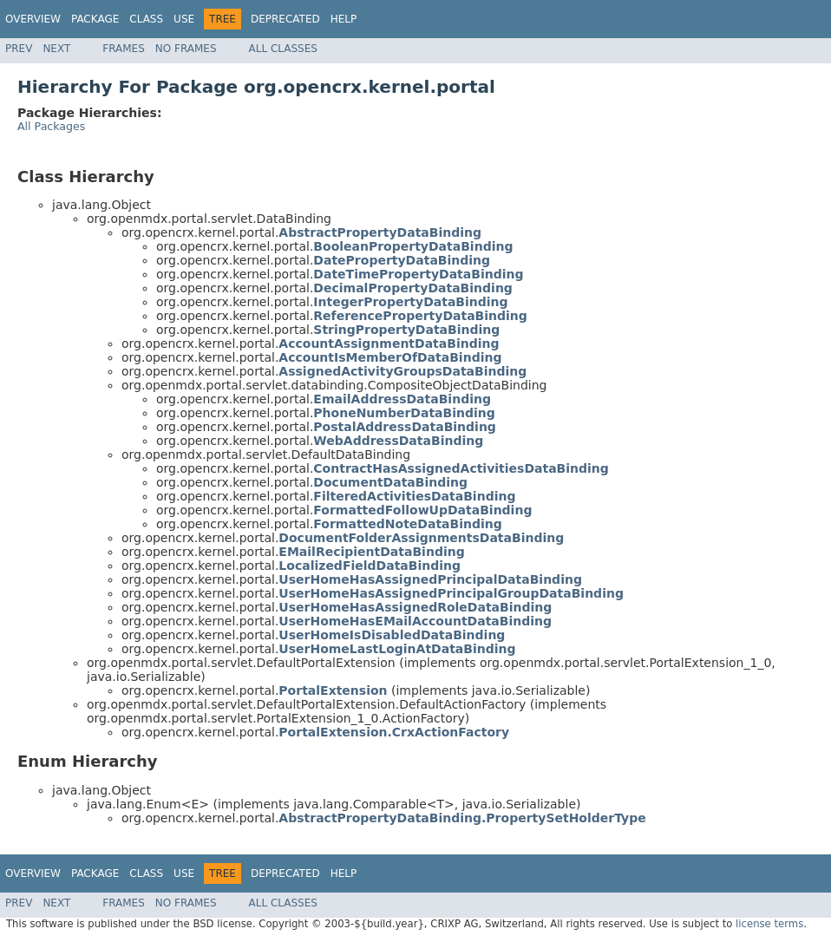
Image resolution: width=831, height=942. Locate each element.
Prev (18, 49)
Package (95, 19)
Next (56, 49)
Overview (33, 19)
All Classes (283, 49)
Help (343, 19)
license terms (769, 924)
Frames (123, 49)
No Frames (186, 49)
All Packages (51, 126)
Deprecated (285, 19)
